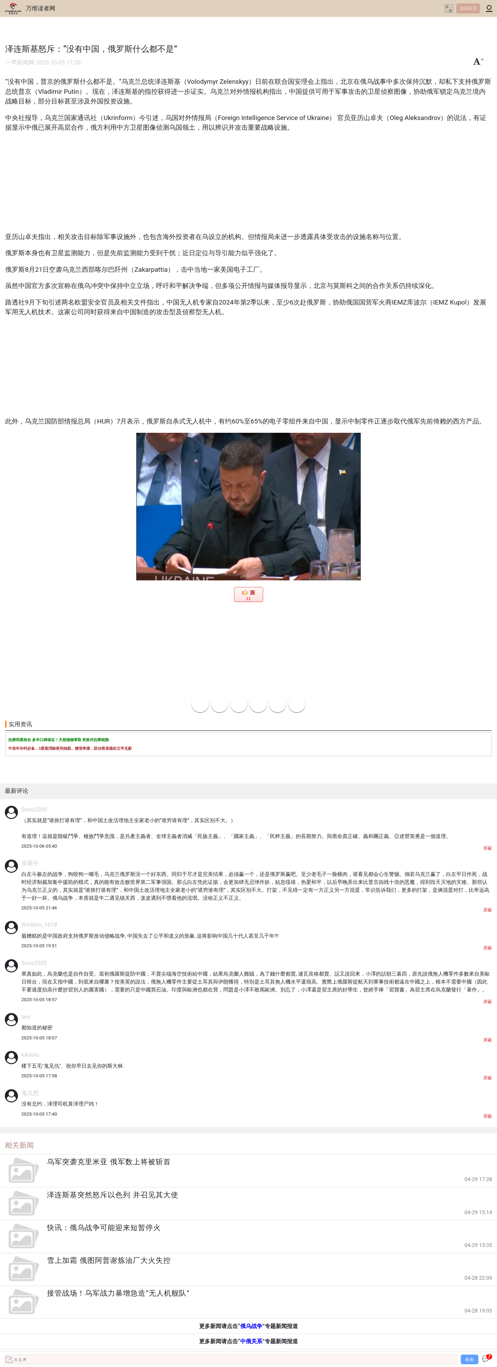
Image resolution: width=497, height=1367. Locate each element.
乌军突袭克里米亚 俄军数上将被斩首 (108, 1162)
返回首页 (468, 8)
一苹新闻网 (20, 62)
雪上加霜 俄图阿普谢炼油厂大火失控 (108, 1260)
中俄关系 (251, 1341)
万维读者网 (40, 8)
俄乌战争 (251, 1326)
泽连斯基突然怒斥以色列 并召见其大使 (112, 1195)
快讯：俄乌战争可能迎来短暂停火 (104, 1228)
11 (248, 598)
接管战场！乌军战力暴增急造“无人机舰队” (118, 1293)
